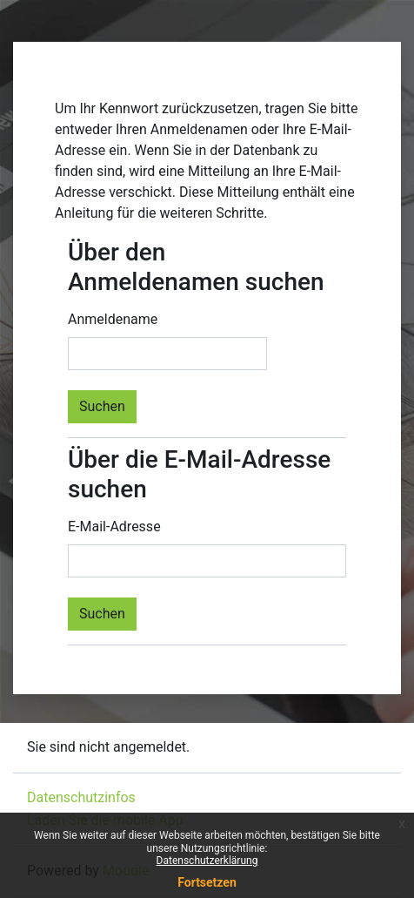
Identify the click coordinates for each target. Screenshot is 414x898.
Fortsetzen (207, 882)
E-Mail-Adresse (114, 526)
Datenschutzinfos (81, 797)
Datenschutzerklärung (207, 860)
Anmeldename (112, 319)
